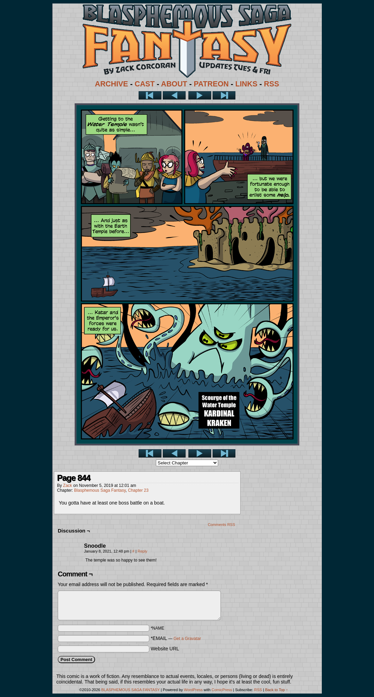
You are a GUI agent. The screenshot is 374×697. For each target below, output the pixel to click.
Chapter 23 (138, 490)
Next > (199, 95)
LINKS (246, 84)
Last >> (224, 95)
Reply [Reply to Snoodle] (142, 551)
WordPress (193, 690)
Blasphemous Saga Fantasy (99, 490)
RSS (271, 84)
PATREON (211, 84)
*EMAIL (176, 638)
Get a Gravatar (187, 638)
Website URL (165, 648)
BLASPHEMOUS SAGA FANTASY (130, 690)
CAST (145, 84)
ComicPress (222, 690)
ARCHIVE (111, 84)
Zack (67, 485)
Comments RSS (221, 524)
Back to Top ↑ (276, 690)
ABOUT (174, 84)
